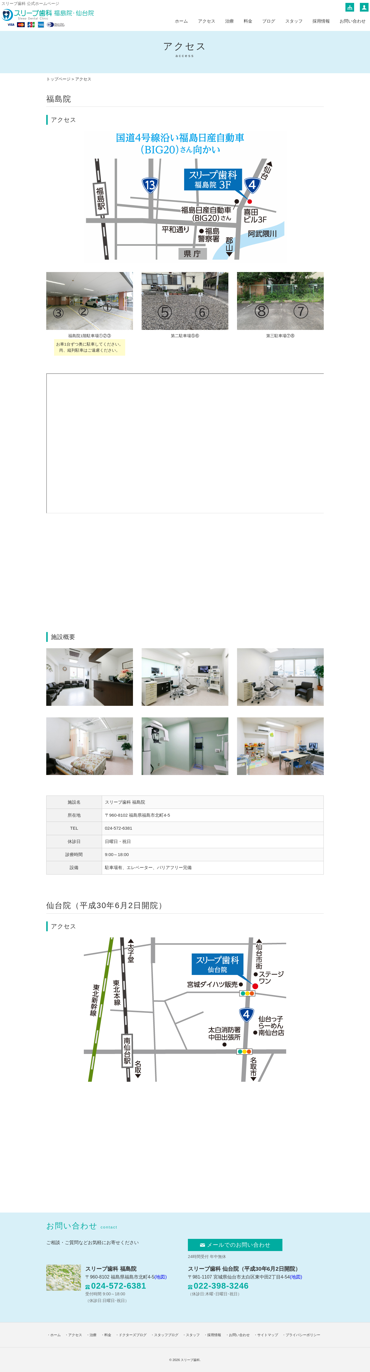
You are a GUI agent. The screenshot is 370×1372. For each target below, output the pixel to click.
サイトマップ (267, 1335)
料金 (248, 21)
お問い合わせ (353, 21)
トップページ (58, 79)
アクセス (206, 21)
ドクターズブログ (133, 1335)
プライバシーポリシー (303, 1335)
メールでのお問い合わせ (235, 1245)
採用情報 (321, 21)
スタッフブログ (166, 1335)
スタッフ (294, 21)
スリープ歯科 (190, 1360)
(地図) (160, 1276)
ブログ (268, 21)
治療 (229, 21)
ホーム (181, 21)
